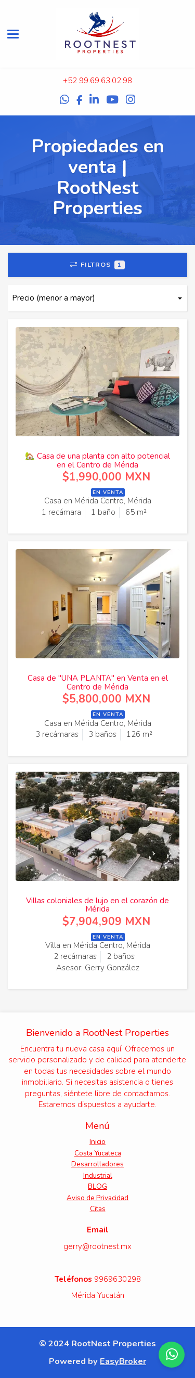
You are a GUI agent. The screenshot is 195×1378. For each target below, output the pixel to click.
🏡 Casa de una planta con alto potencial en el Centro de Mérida (97, 460)
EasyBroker (123, 1361)
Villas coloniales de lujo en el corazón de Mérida (97, 905)
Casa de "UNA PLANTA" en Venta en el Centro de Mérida (98, 682)
